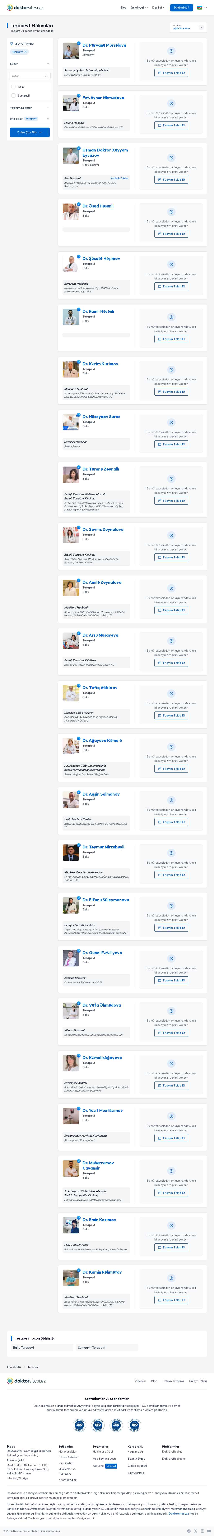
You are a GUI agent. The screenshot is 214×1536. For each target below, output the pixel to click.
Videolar (140, 1381)
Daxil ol (159, 7)
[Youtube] (209, 1531)
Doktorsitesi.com (173, 1458)
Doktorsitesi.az (172, 1451)
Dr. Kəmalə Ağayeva (102, 1057)
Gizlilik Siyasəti (137, 1466)
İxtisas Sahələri (69, 1457)
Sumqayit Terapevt (91, 1347)
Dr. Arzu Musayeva (100, 635)
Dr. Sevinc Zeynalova (103, 529)
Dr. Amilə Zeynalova (102, 582)
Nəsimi (94, 165)
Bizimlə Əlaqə (136, 1458)
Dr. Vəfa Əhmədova (102, 1005)
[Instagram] (202, 1531)
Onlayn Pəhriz (198, 1381)
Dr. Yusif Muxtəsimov (103, 1110)
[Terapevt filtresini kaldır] (25, 51)
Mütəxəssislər (68, 1451)
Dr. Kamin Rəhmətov (102, 1272)
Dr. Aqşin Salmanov (101, 794)
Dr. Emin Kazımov (99, 1219)
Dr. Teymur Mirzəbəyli (103, 846)
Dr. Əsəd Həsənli (98, 206)
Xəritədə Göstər (120, 178)
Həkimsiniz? (181, 7)
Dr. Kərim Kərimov (100, 363)
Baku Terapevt (23, 1347)
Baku (86, 107)
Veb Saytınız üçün (104, 1458)
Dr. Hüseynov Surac (101, 416)
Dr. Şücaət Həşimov (101, 258)
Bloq (123, 7)
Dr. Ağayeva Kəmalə (102, 740)
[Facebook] (189, 1531)
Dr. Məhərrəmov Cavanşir (98, 1165)
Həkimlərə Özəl (103, 1451)
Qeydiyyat (139, 7)
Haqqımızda (135, 1451)
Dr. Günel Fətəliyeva (102, 952)
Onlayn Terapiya (173, 1381)
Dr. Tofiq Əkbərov (100, 687)
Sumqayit (88, 55)
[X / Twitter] (195, 1531)
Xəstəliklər (66, 1463)
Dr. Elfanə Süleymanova (106, 899)
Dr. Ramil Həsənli (98, 311)
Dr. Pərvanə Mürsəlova (104, 45)
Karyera (105, 1466)
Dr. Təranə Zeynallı (101, 469)
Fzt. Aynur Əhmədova (103, 97)
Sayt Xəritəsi (136, 1473)
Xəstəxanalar (67, 1480)
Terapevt (33, 1367)
